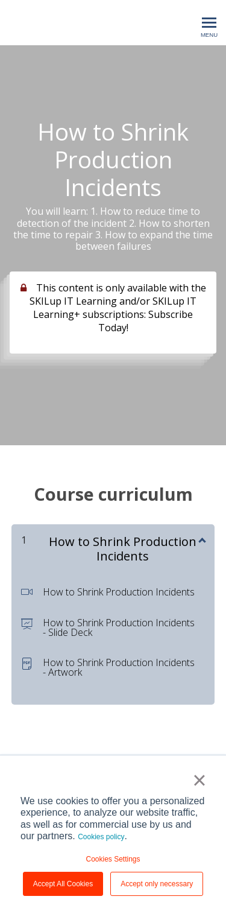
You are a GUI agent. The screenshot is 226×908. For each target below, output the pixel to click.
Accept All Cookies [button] (63, 884)
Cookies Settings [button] (113, 859)
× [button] (199, 780)
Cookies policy (101, 837)
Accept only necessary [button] (157, 884)
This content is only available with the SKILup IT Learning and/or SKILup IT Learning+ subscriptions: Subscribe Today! (118, 307)
